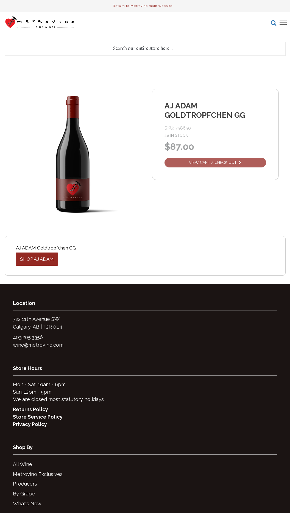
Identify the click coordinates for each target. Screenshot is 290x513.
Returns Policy (30, 409)
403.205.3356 (28, 337)
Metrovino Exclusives (38, 474)
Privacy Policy (30, 424)
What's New (27, 503)
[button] (273, 23)
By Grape (24, 494)
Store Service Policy (38, 417)
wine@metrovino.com (38, 345)
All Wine (22, 464)
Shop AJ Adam (37, 259)
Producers (25, 484)
